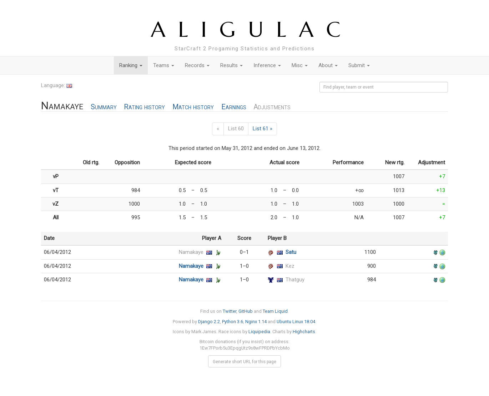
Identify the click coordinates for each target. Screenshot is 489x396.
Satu (291, 252)
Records (197, 65)
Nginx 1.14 (256, 321)
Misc (300, 65)
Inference (267, 65)
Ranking (130, 65)
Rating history (144, 107)
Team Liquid (275, 311)
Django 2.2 (209, 321)
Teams (163, 65)
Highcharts (304, 331)
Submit (359, 65)
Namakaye (191, 252)
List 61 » (262, 128)
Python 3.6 (232, 321)
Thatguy (295, 279)
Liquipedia (259, 331)
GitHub (245, 311)
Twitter (229, 311)
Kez (290, 266)
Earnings (233, 107)
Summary (104, 107)
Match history (193, 107)
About (328, 65)
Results (231, 65)
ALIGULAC (252, 29)
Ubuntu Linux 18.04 (296, 321)
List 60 (236, 128)
